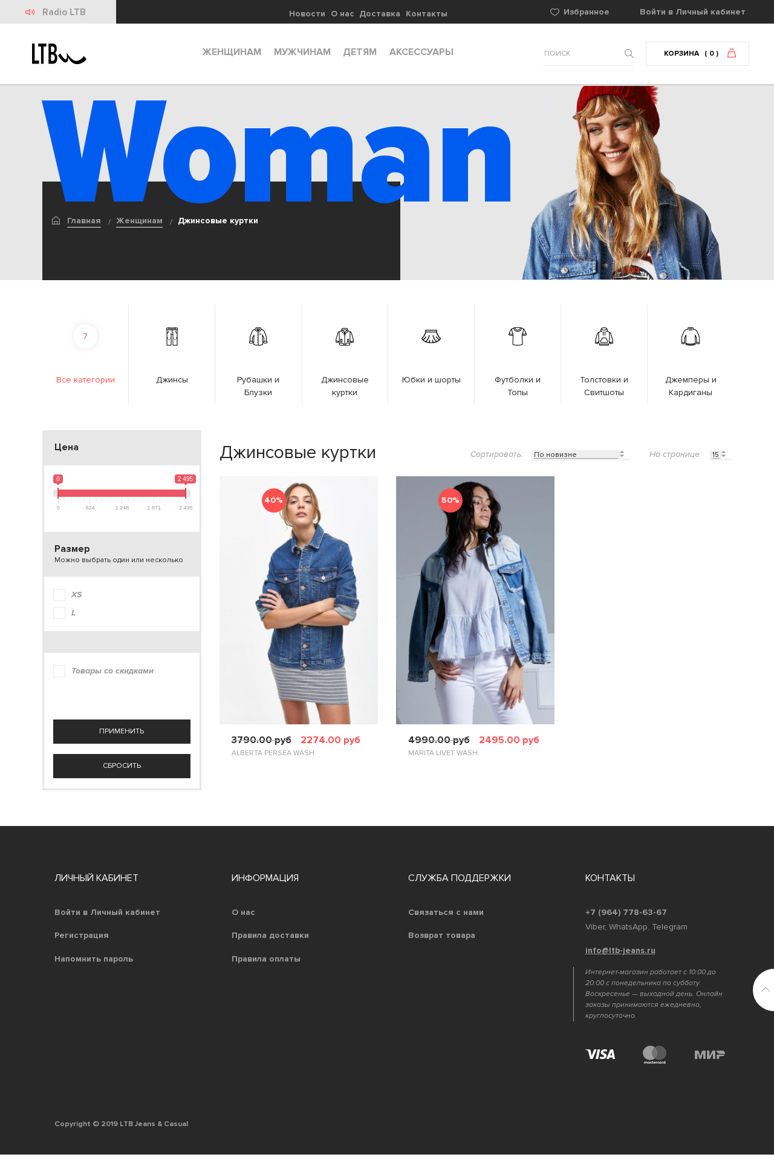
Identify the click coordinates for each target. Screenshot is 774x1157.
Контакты (426, 13)
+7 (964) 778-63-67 (626, 915)
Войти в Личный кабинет (107, 915)
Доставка (379, 13)
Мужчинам (299, 55)
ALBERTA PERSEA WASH (273, 756)
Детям (357, 55)
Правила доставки (270, 938)
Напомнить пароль (93, 962)
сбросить (122, 768)
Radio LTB (64, 12)
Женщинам (229, 55)
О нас (342, 13)
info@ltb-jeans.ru (620, 953)
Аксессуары (418, 55)
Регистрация (81, 938)
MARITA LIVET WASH (443, 756)
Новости (307, 13)
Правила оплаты (266, 962)
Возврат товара (441, 938)
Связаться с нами (446, 915)
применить (121, 734)
